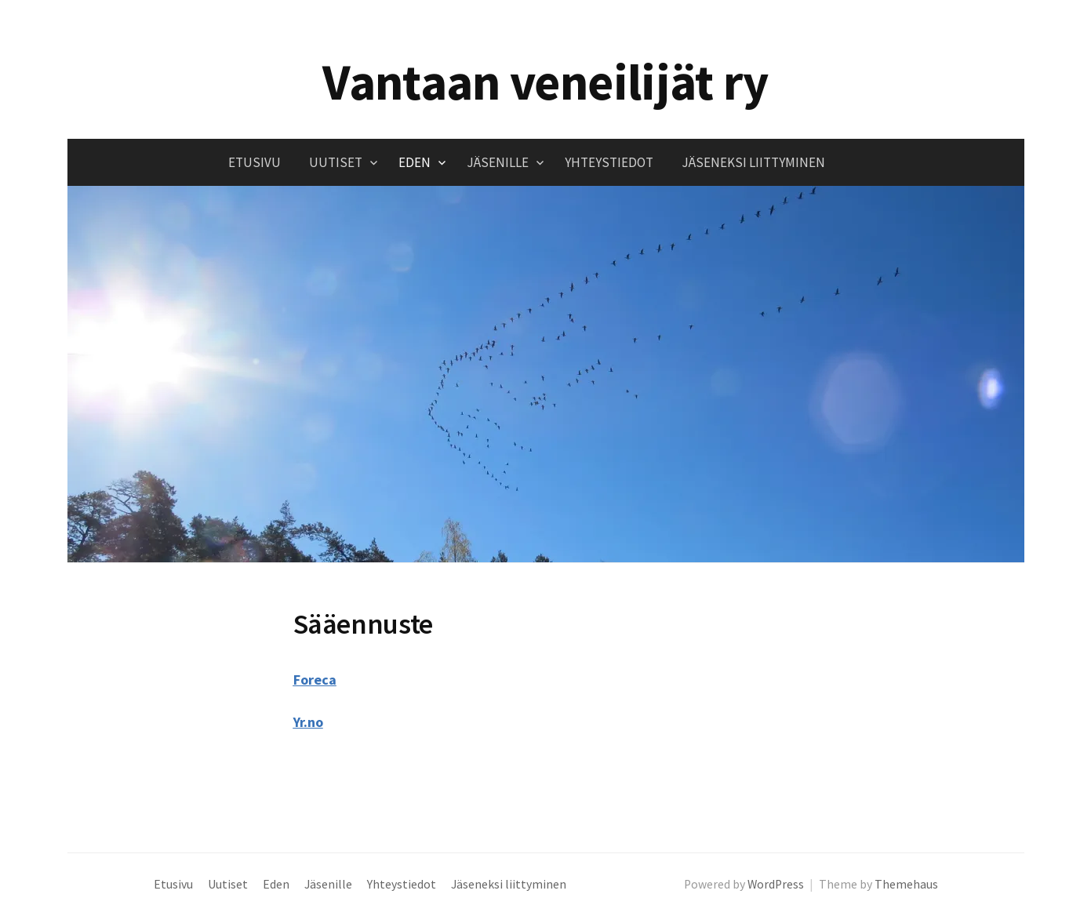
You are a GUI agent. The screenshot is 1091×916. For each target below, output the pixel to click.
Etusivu (254, 162)
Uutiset (335, 162)
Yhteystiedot (609, 162)
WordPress (775, 884)
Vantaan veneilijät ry (545, 81)
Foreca (314, 680)
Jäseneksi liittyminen (753, 162)
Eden (414, 162)
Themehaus (906, 884)
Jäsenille (498, 162)
